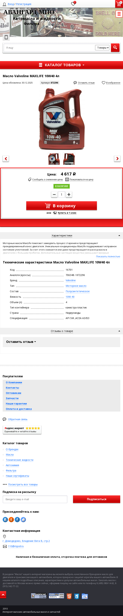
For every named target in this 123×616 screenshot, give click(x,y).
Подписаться (96, 499)
